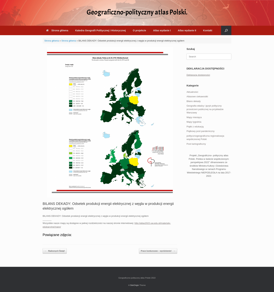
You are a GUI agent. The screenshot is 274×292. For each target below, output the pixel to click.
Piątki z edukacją (195, 126)
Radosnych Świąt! (55, 250)
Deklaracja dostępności (198, 75)
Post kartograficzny (196, 144)
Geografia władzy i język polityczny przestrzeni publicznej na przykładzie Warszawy (204, 109)
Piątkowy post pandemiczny (200, 131)
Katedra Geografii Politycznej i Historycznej (100, 30)
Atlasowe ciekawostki (197, 96)
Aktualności (192, 92)
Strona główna (57, 30)
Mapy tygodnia (193, 122)
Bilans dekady (193, 101)
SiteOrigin (134, 285)
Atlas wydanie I (162, 30)
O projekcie (139, 30)
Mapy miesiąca (194, 117)
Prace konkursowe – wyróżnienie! (158, 250)
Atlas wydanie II (187, 30)
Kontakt (207, 30)
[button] (226, 30)
